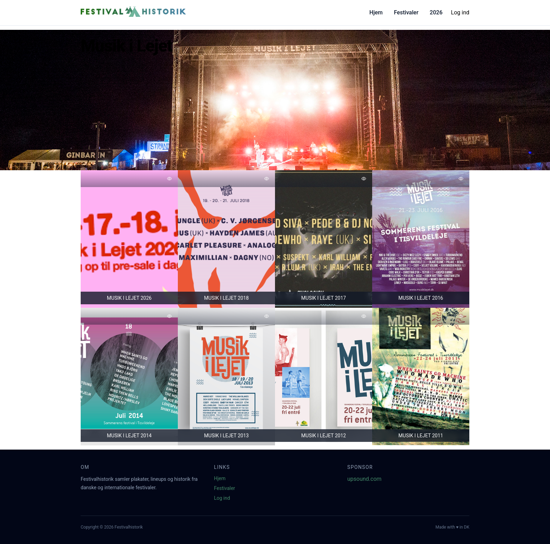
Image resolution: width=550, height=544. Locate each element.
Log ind (460, 12)
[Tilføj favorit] (169, 178)
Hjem (376, 12)
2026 (436, 12)
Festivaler (406, 12)
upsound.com (364, 479)
